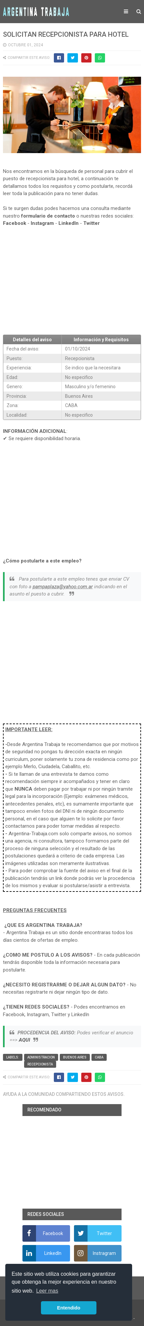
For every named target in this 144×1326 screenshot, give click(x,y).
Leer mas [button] (47, 1291)
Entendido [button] (68, 1307)
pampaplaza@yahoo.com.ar (63, 587)
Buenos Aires (75, 1057)
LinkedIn (68, 223)
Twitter (91, 223)
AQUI (24, 1040)
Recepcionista (40, 1064)
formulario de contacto (48, 216)
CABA (99, 1057)
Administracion (41, 1057)
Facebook (14, 223)
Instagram (42, 223)
